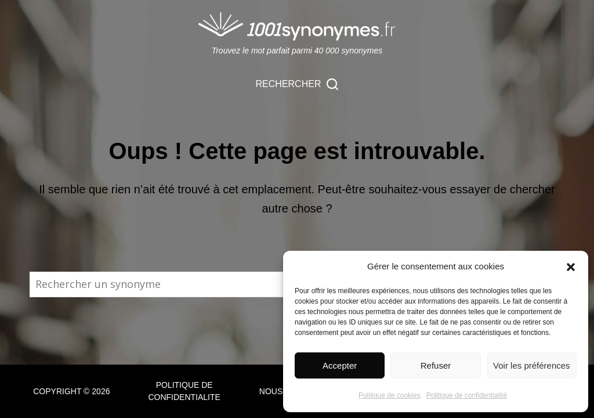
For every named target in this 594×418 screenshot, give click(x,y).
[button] (571, 267)
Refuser (436, 365)
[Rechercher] (297, 84)
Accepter (340, 365)
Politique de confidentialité (466, 395)
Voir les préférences (531, 365)
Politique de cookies (389, 395)
